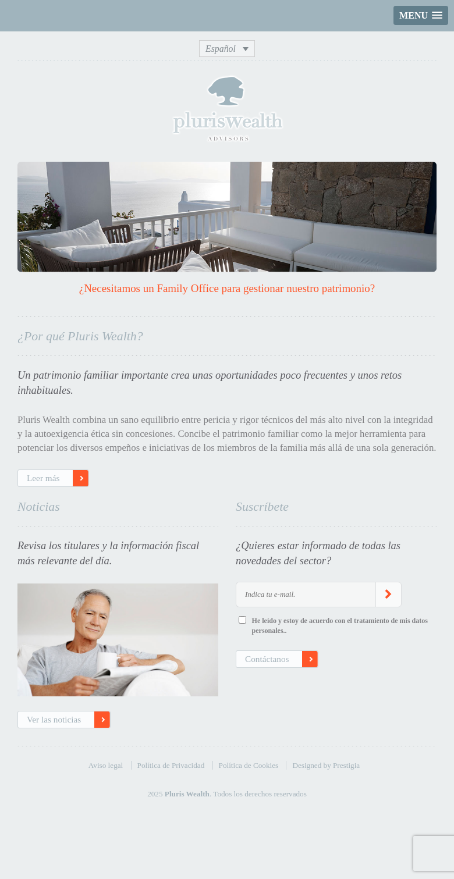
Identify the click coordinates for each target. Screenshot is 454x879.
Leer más (43, 478)
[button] (420, 15)
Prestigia (346, 765)
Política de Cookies (249, 765)
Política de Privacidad (171, 765)
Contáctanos (267, 659)
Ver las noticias (54, 719)
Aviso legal (105, 765)
